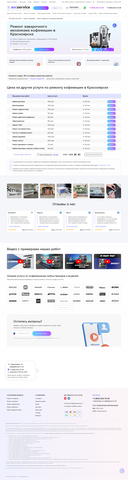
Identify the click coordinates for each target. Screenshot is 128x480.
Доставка (38, 407)
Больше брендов (64, 307)
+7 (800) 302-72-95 (96, 8)
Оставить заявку (44, 49)
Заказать (111, 101)
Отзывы (38, 413)
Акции (29, 2)
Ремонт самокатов (12, 407)
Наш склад (23, 2)
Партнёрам (52, 2)
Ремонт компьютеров (13, 404)
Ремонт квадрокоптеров (14, 410)
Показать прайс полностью (22, 154)
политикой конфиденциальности (44, 338)
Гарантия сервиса (12, 2)
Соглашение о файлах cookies (73, 406)
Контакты (44, 2)
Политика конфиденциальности (73, 403)
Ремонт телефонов (12, 398)
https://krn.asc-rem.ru (15, 468)
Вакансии (36, 2)
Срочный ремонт (39, 8)
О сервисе (39, 398)
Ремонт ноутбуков (12, 401)
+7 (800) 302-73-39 (114, 8)
